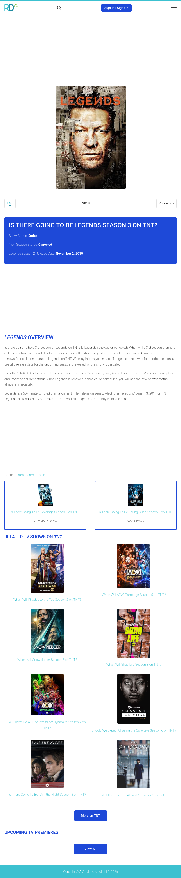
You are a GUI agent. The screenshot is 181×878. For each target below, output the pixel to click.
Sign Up (122, 8)
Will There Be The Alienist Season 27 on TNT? (134, 795)
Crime (31, 475)
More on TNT (90, 816)
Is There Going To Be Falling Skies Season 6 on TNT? (135, 512)
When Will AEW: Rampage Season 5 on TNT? (134, 595)
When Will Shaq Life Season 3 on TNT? (133, 665)
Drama (21, 475)
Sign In (109, 8)
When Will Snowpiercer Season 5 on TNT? (47, 660)
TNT (10, 203)
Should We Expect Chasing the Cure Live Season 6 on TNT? (134, 730)
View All (91, 849)
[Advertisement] (91, 47)
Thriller (42, 475)
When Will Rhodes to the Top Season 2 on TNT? (47, 600)
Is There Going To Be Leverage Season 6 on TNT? (45, 512)
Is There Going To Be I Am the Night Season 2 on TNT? (47, 795)
